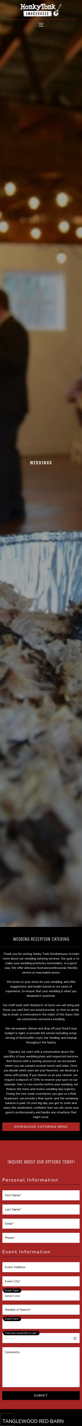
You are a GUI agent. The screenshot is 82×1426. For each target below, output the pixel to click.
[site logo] (41, 10)
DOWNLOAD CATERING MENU (47, 1126)
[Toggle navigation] (41, 25)
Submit (41, 1395)
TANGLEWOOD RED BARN (33, 1421)
